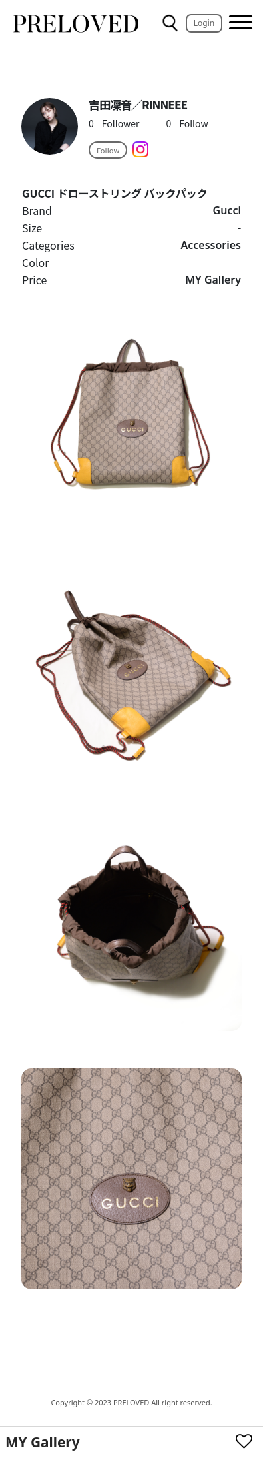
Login (204, 23)
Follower (114, 123)
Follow (187, 123)
